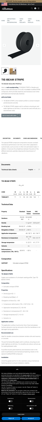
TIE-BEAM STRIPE (38, 20)
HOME (3, 20)
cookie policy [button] (13, 380)
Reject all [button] (11, 418)
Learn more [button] (21, 414)
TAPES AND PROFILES (30, 20)
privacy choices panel (29, 394)
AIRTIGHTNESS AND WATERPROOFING (12, 20)
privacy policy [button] (26, 375)
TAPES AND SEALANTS (22, 20)
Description (6, 138)
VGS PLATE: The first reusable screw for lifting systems (21, 1)
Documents (16, 138)
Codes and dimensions (30, 138)
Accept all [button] (31, 418)
